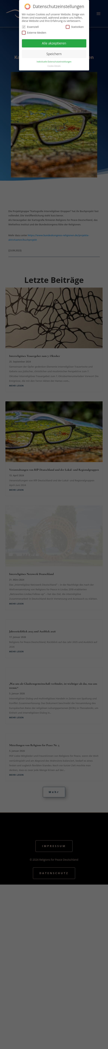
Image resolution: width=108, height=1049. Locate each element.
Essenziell (30, 27)
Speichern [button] (53, 54)
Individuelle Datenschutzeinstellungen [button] (54, 61)
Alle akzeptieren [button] (54, 43)
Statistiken (75, 27)
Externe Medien (34, 32)
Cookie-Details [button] (54, 66)
